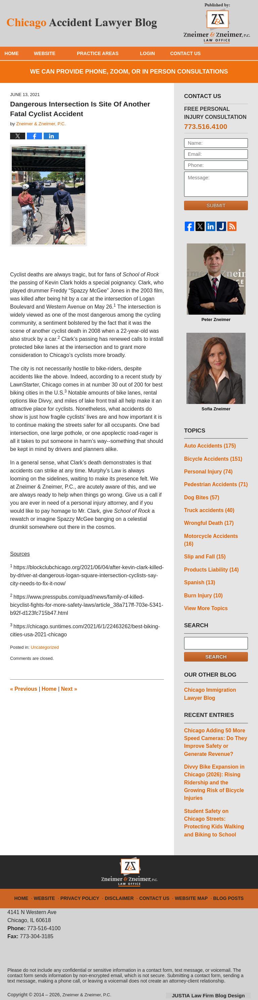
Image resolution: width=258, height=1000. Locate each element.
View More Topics (205, 596)
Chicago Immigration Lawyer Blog (209, 682)
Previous (23, 689)
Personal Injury (207, 470)
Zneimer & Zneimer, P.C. (88, 979)
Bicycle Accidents (212, 458)
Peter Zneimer (216, 282)
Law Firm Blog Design (218, 979)
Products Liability (210, 559)
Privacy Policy (86, 879)
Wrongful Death (208, 521)
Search (215, 645)
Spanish (199, 571)
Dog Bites (201, 496)
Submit (216, 205)
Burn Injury (202, 584)
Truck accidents (208, 508)
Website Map (188, 879)
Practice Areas (110, 53)
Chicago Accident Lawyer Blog (82, 23)
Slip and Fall (204, 546)
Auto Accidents (209, 445)
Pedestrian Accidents (215, 483)
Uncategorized (45, 647)
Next (69, 689)
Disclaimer (121, 879)
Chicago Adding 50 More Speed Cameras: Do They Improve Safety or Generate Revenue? (214, 729)
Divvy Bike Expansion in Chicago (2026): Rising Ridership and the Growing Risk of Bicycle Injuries (213, 768)
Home (18, 53)
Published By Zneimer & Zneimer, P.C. (216, 22)
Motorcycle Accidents (215, 534)
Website (57, 53)
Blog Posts (222, 879)
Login (160, 53)
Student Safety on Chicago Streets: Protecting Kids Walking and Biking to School (213, 807)
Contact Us (204, 53)
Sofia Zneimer (216, 372)
